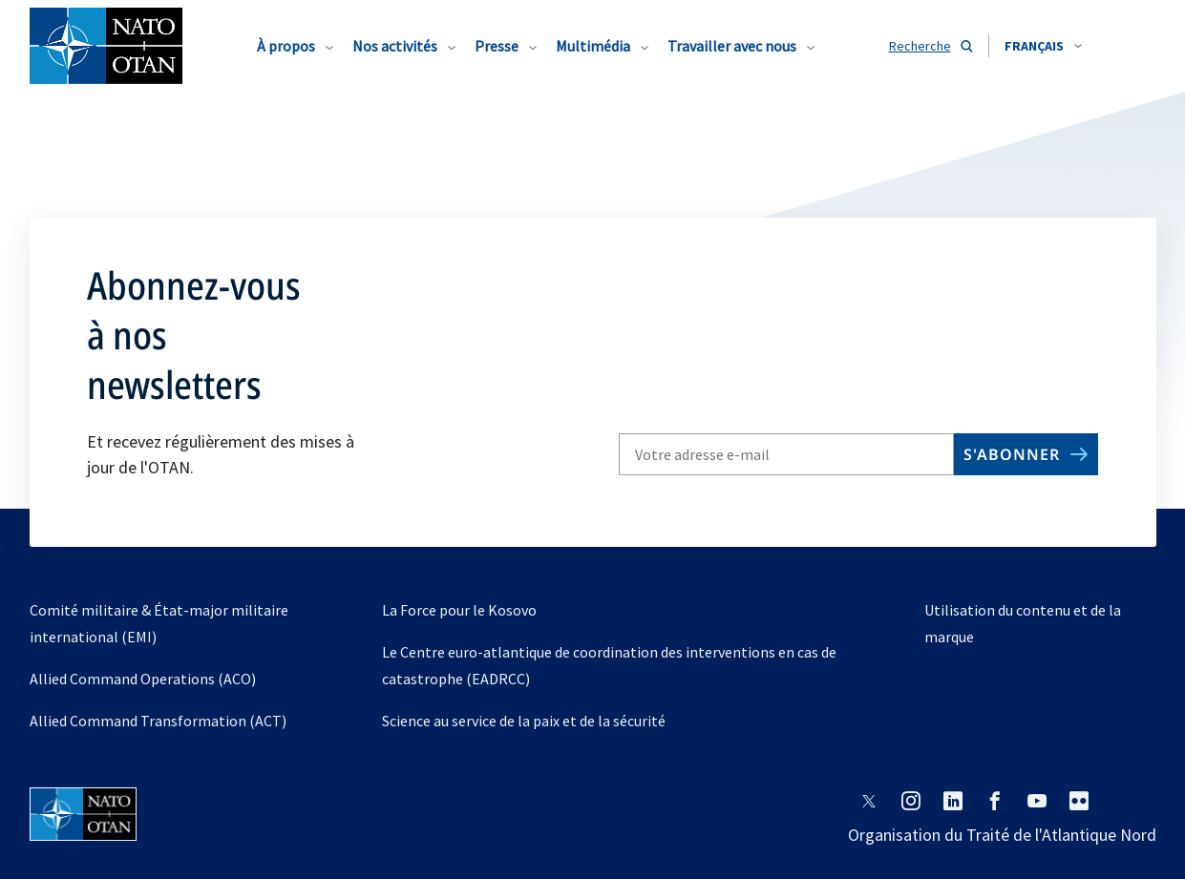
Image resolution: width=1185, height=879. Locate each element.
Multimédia (593, 45)
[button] (1043, 45)
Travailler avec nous (731, 45)
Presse (496, 45)
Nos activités (394, 45)
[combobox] (1043, 45)
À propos (286, 45)
